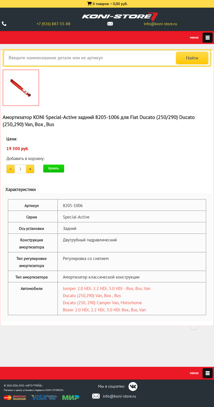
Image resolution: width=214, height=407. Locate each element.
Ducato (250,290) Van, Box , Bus (92, 295)
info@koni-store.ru (160, 23)
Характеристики (20, 189)
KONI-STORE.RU (55, 390)
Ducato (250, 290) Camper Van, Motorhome (102, 303)
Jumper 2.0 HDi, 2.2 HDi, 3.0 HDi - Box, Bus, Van (106, 288)
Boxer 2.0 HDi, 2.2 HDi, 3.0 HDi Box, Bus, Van (104, 310)
